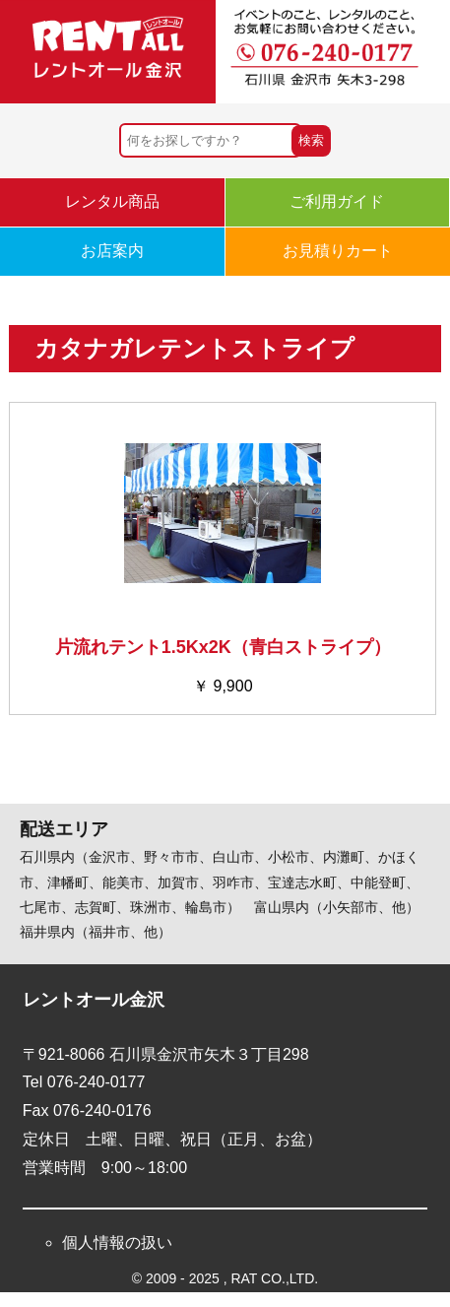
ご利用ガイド (336, 201)
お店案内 (112, 250)
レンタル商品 (112, 201)
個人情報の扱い (117, 1242)
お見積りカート (338, 250)
